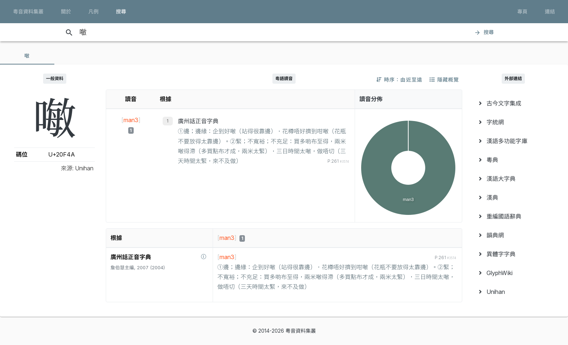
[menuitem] (513, 103)
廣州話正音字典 (198, 121)
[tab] (27, 56)
